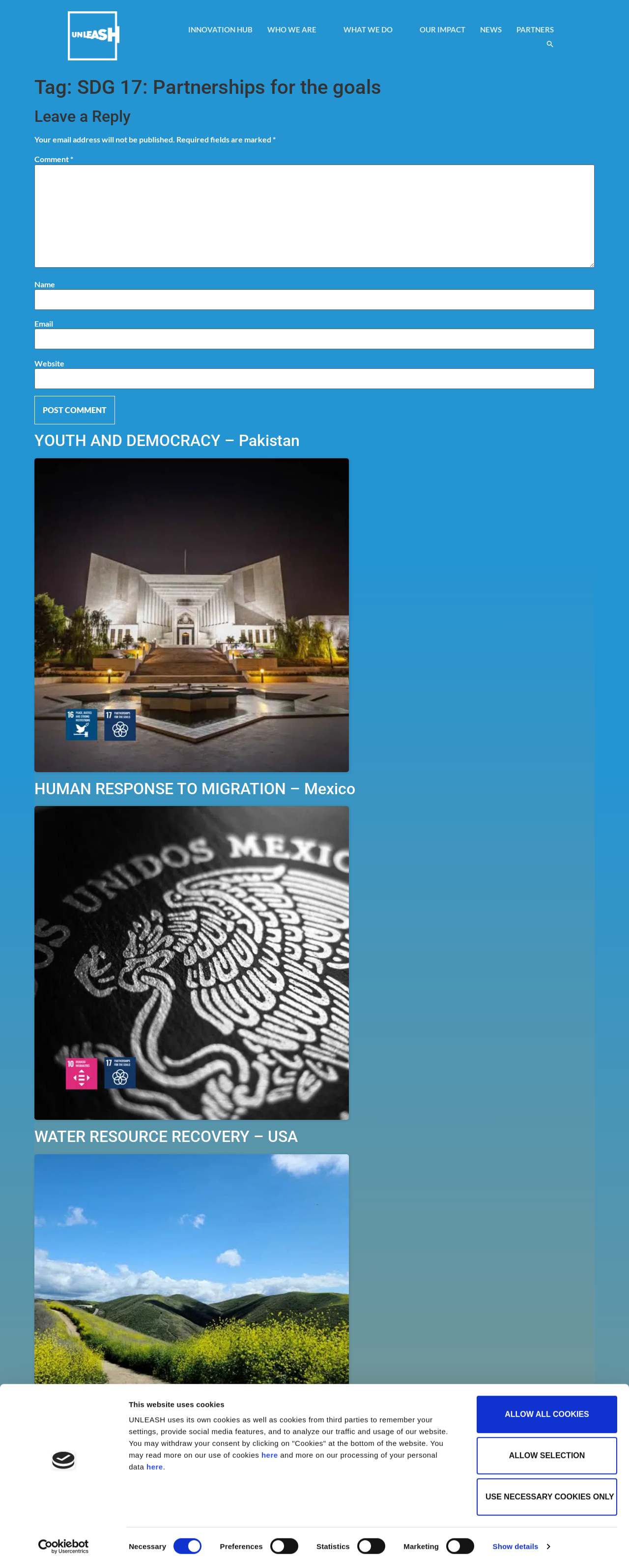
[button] (550, 44)
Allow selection (547, 1448)
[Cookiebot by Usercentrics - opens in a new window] (64, 1538)
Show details (516, 1538)
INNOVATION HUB (220, 29)
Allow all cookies (547, 1406)
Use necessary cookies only (550, 1489)
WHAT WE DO (372, 29)
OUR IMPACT (442, 29)
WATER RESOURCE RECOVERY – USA (166, 1136)
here (269, 1447)
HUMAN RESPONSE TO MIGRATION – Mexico (194, 788)
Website (49, 363)
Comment (53, 159)
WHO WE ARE (296, 29)
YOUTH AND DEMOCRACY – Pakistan (167, 440)
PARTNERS (535, 29)
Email (43, 324)
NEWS (491, 29)
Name (44, 284)
